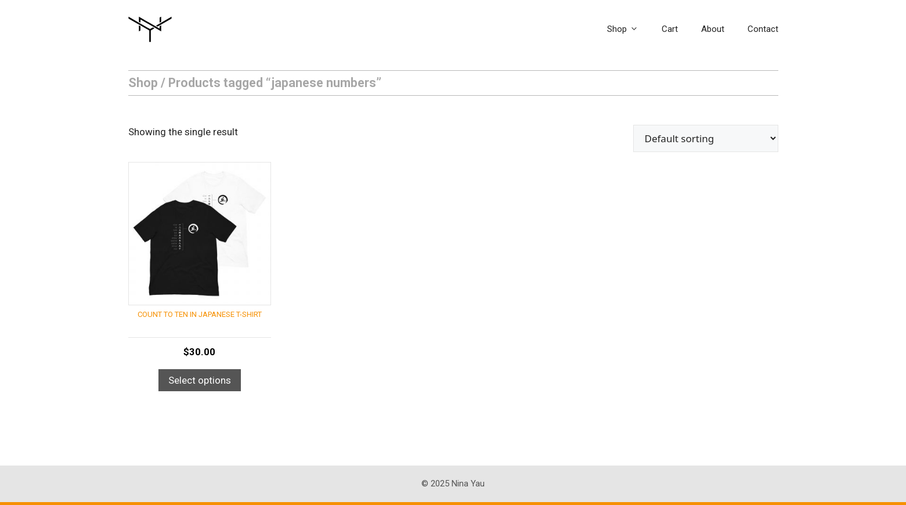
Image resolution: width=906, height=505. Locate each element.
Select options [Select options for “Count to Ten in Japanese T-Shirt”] (199, 380)
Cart (670, 29)
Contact (763, 29)
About (712, 29)
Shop (628, 29)
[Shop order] (705, 138)
